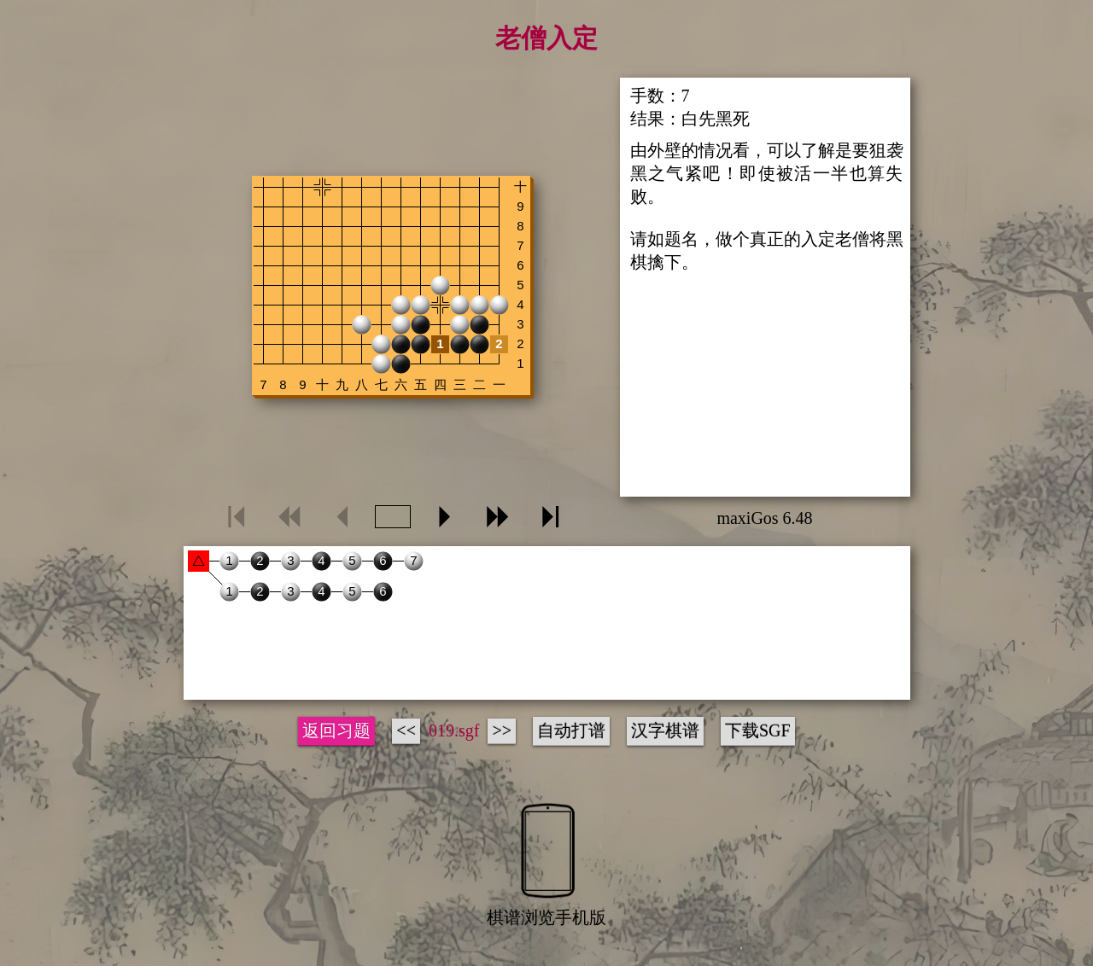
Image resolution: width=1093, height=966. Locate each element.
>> (501, 730)
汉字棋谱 (665, 730)
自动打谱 (571, 730)
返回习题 (336, 730)
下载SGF (758, 730)
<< (406, 730)
